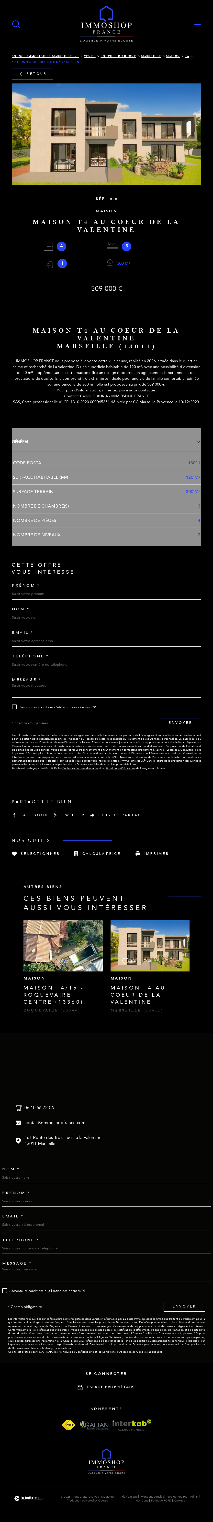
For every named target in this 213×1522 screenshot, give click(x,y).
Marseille (151, 56)
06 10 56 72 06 (39, 1108)
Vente (90, 56)
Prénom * (26, 585)
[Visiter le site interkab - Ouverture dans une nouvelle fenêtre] (131, 1425)
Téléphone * (30, 656)
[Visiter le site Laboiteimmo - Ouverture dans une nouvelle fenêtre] (29, 1498)
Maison (173, 56)
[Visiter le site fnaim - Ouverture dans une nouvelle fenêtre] (68, 1425)
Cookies (179, 1500)
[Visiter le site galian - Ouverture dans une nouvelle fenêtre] (94, 1425)
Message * (27, 680)
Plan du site (130, 1497)
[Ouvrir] (16, 24)
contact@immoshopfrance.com (54, 1123)
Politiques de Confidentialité (80, 768)
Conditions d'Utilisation (120, 768)
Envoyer (180, 722)
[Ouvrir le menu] (196, 24)
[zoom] (106, 134)
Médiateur (108, 1497)
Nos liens (141, 1500)
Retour (32, 74)
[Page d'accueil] (106, 24)
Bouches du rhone (118, 56)
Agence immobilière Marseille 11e (45, 56)
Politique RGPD (161, 1500)
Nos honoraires (177, 1497)
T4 (187, 56)
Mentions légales (152, 1497)
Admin (194, 1497)
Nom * (21, 609)
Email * (23, 632)
